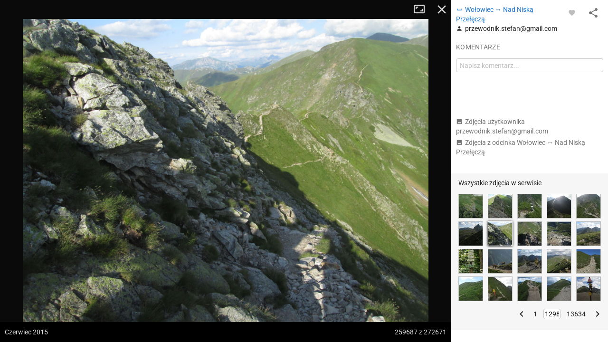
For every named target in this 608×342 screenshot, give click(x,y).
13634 (576, 314)
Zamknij (441, 9)
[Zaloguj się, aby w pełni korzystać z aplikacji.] (572, 12)
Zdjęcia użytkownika (502, 126)
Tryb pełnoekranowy (422, 9)
